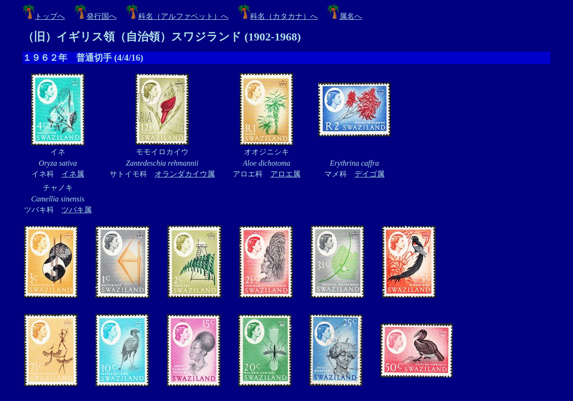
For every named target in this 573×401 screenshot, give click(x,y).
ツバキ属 (77, 210)
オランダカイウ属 (185, 174)
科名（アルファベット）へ (177, 16)
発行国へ (95, 16)
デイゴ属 (369, 174)
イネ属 (73, 174)
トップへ (44, 16)
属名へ (344, 16)
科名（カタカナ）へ (278, 16)
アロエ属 (285, 174)
